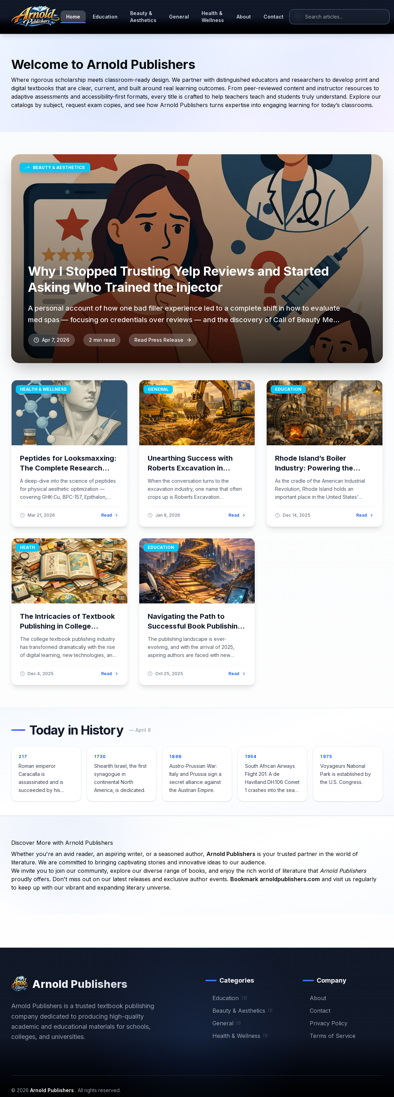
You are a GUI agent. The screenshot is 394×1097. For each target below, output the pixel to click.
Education (105, 17)
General (179, 17)
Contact (273, 17)
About (244, 17)
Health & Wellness (213, 16)
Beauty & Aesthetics (143, 16)
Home (73, 18)
